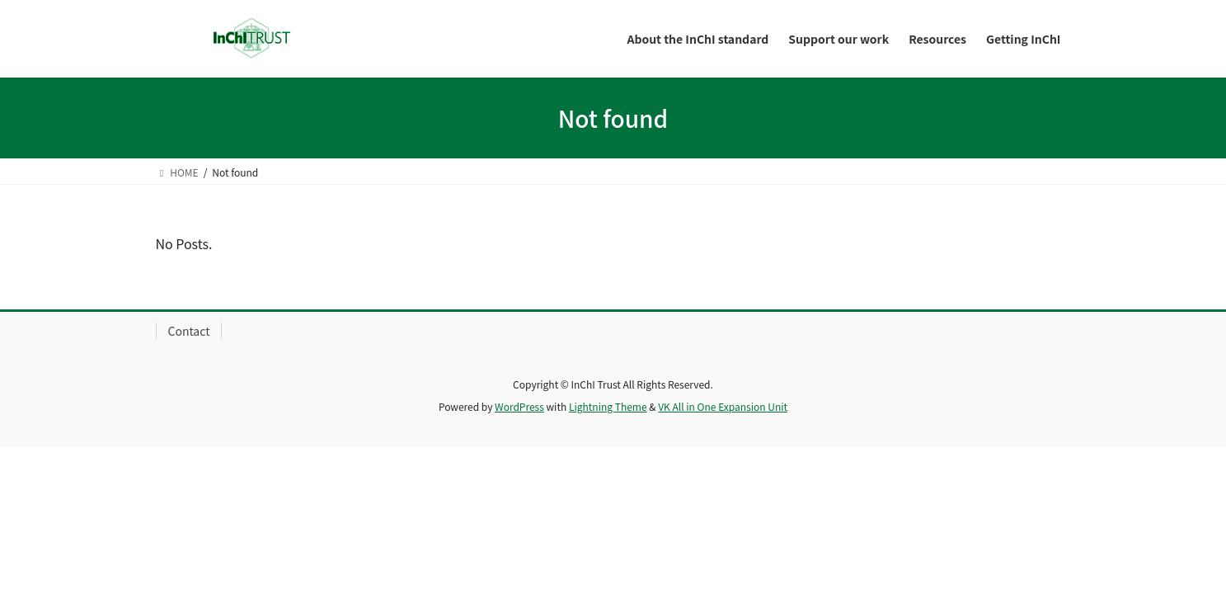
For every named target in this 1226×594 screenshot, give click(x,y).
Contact (189, 331)
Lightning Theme (608, 406)
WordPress (519, 406)
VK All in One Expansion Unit (722, 406)
